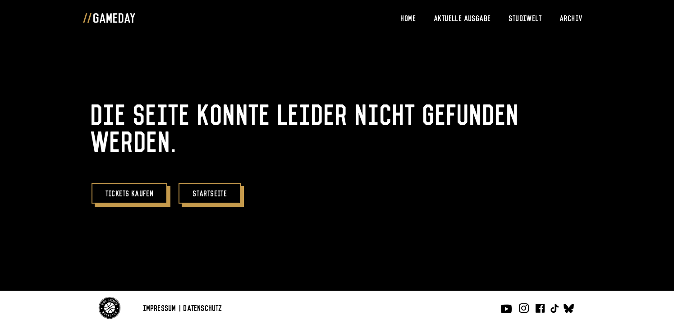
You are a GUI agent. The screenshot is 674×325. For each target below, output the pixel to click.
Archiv (571, 17)
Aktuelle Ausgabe (462, 17)
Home (408, 17)
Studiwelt (525, 17)
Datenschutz (202, 307)
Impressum (160, 307)
